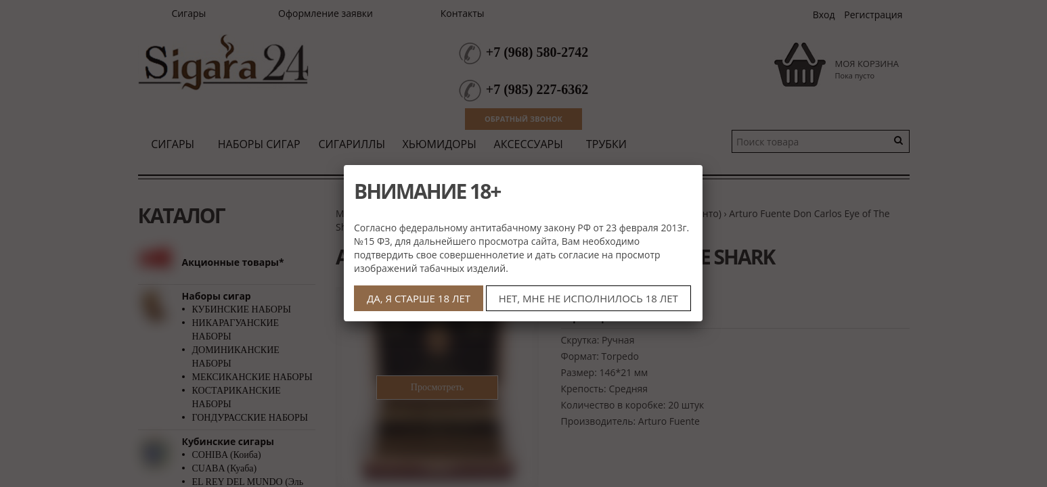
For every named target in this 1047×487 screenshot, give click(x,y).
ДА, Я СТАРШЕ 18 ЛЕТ (418, 298)
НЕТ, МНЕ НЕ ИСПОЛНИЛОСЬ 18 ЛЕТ (588, 298)
